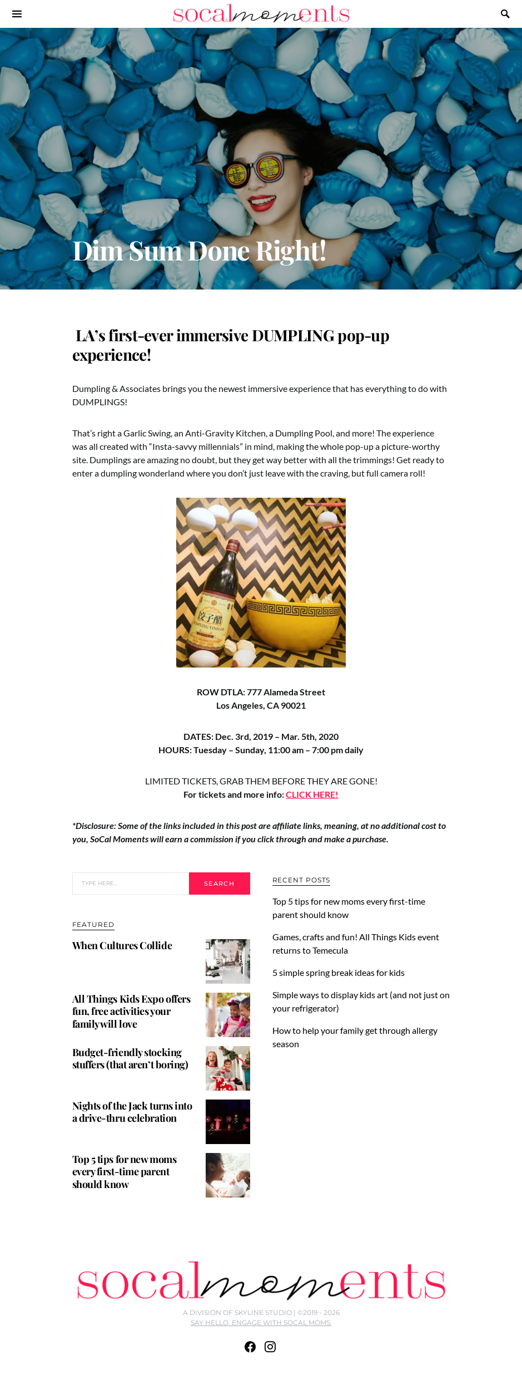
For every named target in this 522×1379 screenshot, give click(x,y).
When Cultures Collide (122, 945)
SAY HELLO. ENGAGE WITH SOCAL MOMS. (261, 1322)
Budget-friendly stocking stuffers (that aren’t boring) (130, 1059)
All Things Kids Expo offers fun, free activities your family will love (131, 1011)
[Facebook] (250, 1346)
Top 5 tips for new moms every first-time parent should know (124, 1171)
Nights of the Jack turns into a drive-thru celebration (132, 1112)
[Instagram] (270, 1346)
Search (219, 883)
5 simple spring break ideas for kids (340, 972)
